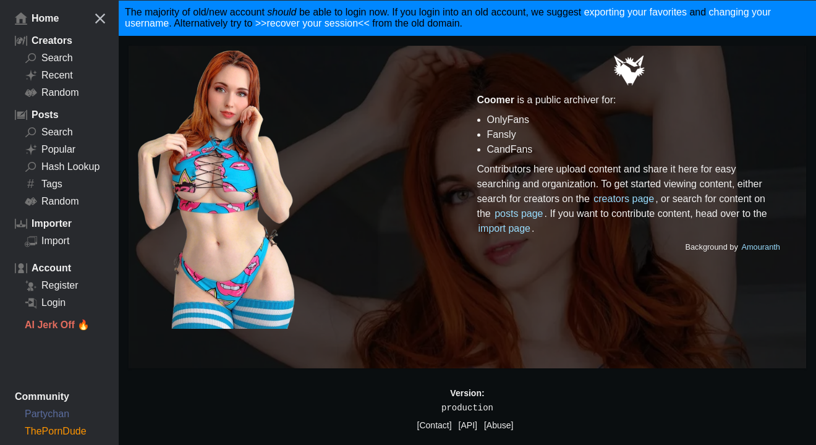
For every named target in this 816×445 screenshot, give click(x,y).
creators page (623, 198)
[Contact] (434, 425)
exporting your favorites (635, 12)
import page (504, 228)
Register (52, 285)
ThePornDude (56, 431)
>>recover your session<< (312, 23)
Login (45, 303)
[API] (468, 425)
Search (49, 58)
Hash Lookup (62, 167)
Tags (43, 184)
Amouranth (760, 247)
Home (37, 18)
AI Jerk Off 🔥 (57, 325)
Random (52, 93)
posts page (519, 213)
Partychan (47, 414)
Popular (50, 149)
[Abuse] (498, 425)
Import (47, 241)
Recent (49, 75)
